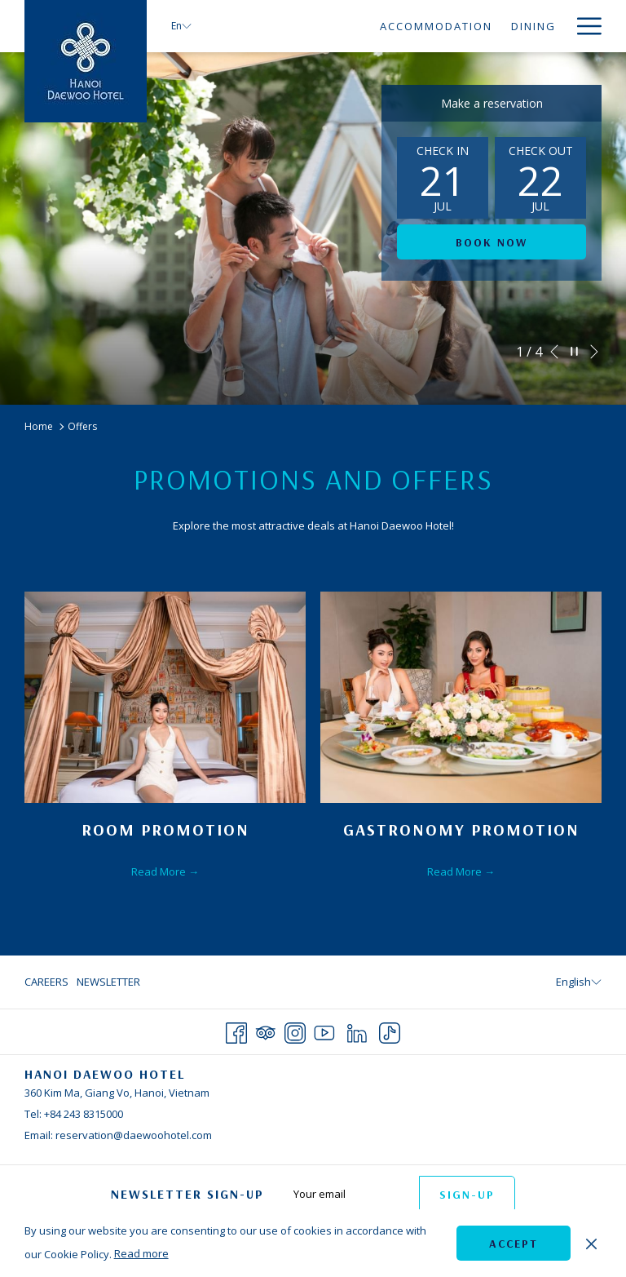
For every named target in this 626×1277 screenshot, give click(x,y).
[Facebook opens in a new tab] (236, 1030)
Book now (491, 242)
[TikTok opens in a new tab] (389, 1030)
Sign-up (467, 1194)
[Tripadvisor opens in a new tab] (265, 1030)
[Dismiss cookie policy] (591, 1242)
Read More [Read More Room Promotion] (159, 871)
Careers (46, 981)
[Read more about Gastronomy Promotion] (461, 697)
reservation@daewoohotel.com (133, 1135)
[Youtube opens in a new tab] (324, 1030)
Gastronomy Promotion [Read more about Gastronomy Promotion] (461, 829)
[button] (442, 178)
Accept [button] (513, 1243)
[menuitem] (289, 26)
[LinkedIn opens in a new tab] (357, 1030)
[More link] (583, 26)
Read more (141, 1253)
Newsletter (108, 981)
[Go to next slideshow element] (594, 351)
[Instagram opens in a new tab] (295, 1030)
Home (38, 426)
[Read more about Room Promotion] (165, 697)
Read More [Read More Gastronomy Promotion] (455, 871)
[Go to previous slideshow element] (554, 351)
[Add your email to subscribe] (348, 1193)
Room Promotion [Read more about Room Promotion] (165, 829)
